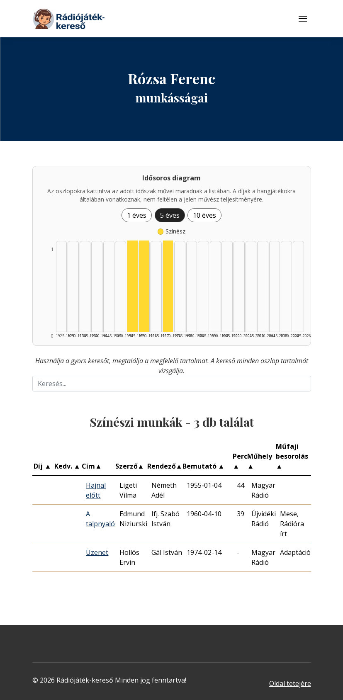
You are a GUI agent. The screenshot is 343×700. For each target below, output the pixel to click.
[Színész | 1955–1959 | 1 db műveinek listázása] (132, 286)
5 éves (170, 215)
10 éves (204, 215)
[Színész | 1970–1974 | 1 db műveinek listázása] (168, 286)
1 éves (136, 215)
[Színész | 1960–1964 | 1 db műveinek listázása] (144, 286)
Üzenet (97, 552)
